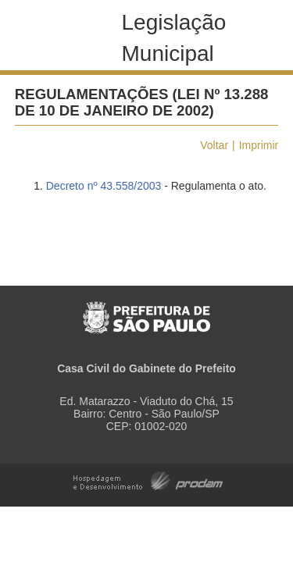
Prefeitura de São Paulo (146, 309)
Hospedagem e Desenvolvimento (148, 479)
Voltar (214, 145)
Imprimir (259, 145)
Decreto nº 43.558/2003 (104, 186)
